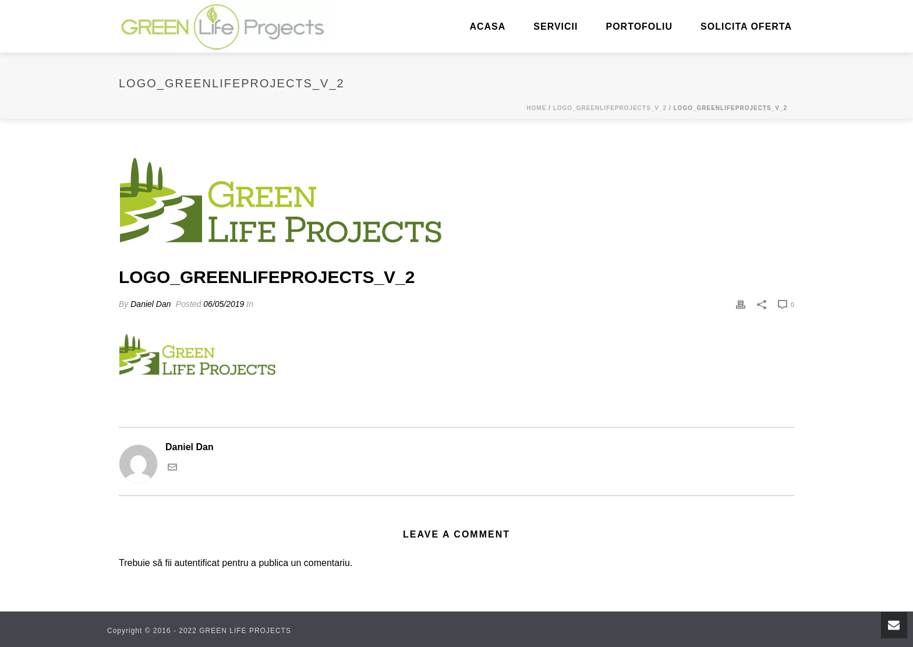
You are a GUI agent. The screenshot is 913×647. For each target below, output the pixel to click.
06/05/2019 (223, 304)
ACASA (487, 26)
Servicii (555, 26)
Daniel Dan (150, 304)
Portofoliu (639, 26)
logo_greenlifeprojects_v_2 (610, 108)
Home (536, 108)
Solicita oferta (746, 26)
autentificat (196, 563)
